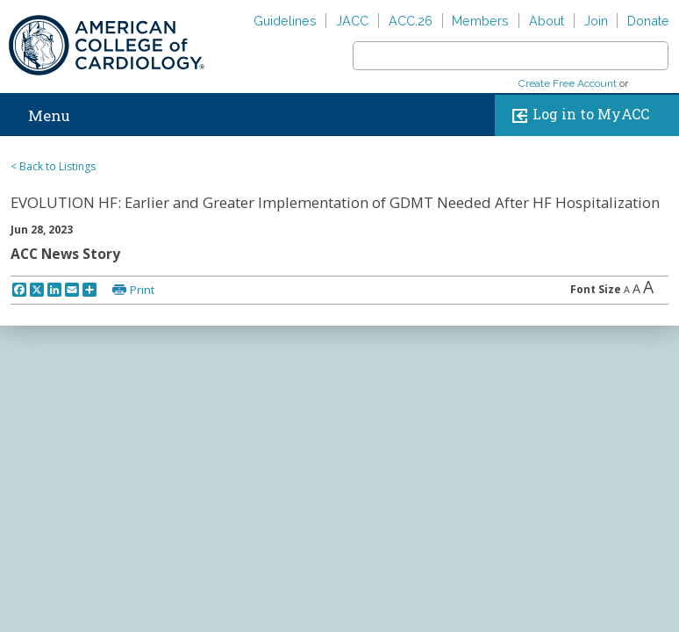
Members (480, 20)
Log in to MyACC (576, 115)
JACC (352, 20)
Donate (648, 20)
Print (142, 290)
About (546, 20)
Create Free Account (567, 83)
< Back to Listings (53, 166)
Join (596, 20)
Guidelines (285, 20)
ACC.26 (410, 20)
